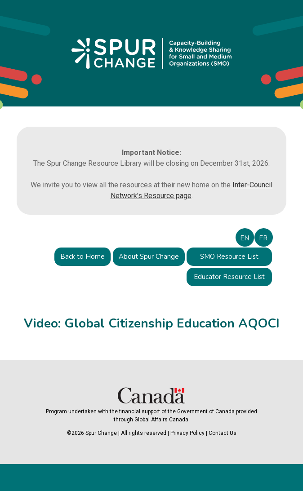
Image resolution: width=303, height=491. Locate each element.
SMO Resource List (229, 256)
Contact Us (222, 433)
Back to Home (82, 256)
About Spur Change (149, 256)
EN (244, 238)
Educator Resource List (229, 276)
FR (263, 238)
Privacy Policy (187, 433)
